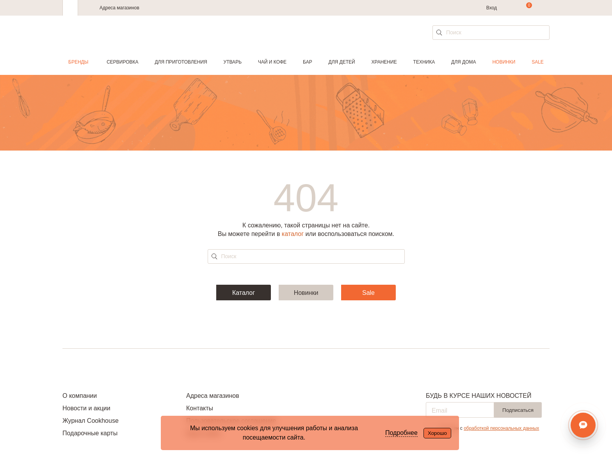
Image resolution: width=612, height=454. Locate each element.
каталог (293, 234)
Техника (424, 62)
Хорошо (437, 433)
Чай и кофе (272, 62)
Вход (491, 8)
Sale (538, 62)
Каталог (243, 292)
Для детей (342, 62)
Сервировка (122, 62)
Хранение (384, 62)
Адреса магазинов (119, 8)
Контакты (199, 408)
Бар (307, 62)
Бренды (78, 62)
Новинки (503, 62)
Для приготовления (181, 62)
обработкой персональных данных (501, 428)
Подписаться (518, 410)
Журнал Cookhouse (90, 420)
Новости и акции (86, 408)
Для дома (463, 62)
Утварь (233, 62)
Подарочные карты (89, 433)
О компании (79, 395)
